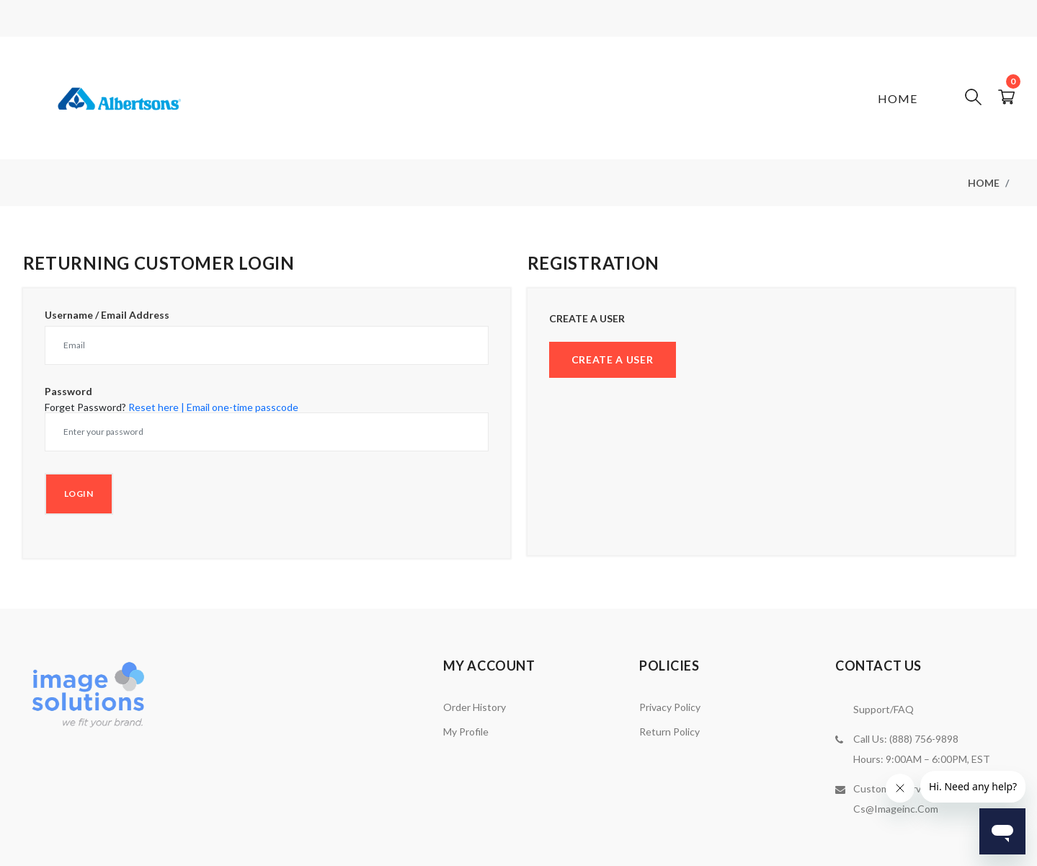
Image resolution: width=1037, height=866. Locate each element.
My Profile (466, 731)
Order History (474, 707)
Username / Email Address (107, 315)
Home (897, 98)
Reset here (153, 407)
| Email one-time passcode (239, 407)
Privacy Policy (669, 707)
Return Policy (669, 731)
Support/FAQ (883, 709)
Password (68, 391)
